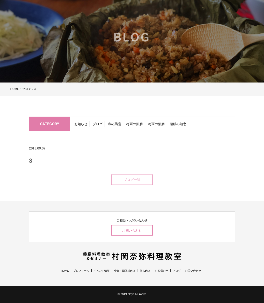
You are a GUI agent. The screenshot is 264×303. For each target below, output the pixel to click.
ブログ (26, 89)
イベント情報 (102, 270)
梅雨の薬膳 (134, 125)
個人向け (145, 270)
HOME (14, 89)
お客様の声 (161, 270)
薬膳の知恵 (178, 125)
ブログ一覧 (132, 184)
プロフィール (81, 270)
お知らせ (80, 125)
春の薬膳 (114, 125)
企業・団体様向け (125, 270)
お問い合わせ (132, 230)
